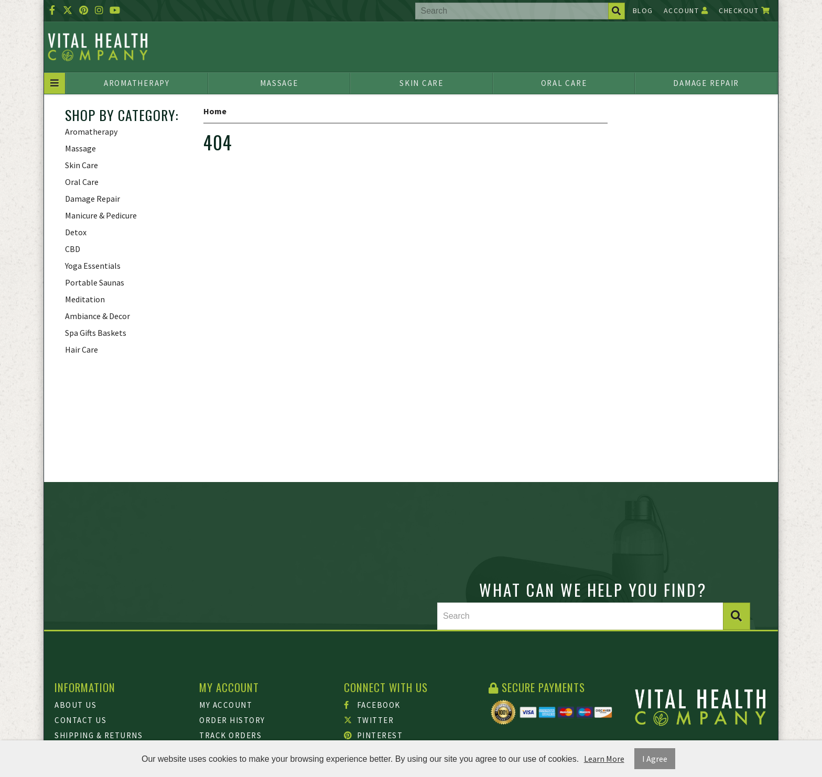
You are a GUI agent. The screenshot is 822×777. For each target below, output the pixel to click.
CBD (72, 249)
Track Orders (230, 735)
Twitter (369, 720)
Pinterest (373, 735)
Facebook (372, 705)
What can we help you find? (593, 589)
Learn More (604, 758)
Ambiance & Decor (97, 316)
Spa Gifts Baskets (95, 332)
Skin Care (421, 83)
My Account (225, 705)
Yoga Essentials (93, 265)
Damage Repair (706, 83)
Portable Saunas (94, 282)
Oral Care (564, 83)
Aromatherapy (137, 83)
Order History (232, 720)
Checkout (744, 10)
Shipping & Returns (99, 735)
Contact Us (80, 720)
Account (686, 10)
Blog (643, 10)
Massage (279, 83)
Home (214, 111)
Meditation (85, 299)
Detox (75, 232)
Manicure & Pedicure (101, 215)
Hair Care (81, 349)
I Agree (654, 758)
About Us (75, 705)
